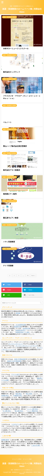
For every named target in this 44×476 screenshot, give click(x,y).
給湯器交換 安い (21, 330)
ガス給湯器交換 (21, 324)
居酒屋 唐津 (5, 440)
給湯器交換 (17, 326)
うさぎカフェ (15, 424)
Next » (33, 275)
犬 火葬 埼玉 (7, 411)
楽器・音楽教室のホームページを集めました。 (22, 469)
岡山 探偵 (29, 393)
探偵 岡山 (19, 393)
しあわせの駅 (35, 445)
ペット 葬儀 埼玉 (32, 411)
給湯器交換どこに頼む (23, 332)
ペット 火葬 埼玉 (32, 409)
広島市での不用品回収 (14, 361)
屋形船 (18, 313)
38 (28, 275)
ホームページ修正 (27, 459)
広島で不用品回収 (20, 359)
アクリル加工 (15, 374)
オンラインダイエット (15, 344)
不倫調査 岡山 (17, 395)
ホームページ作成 (16, 459)
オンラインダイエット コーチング (26, 345)
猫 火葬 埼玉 (19, 411)
